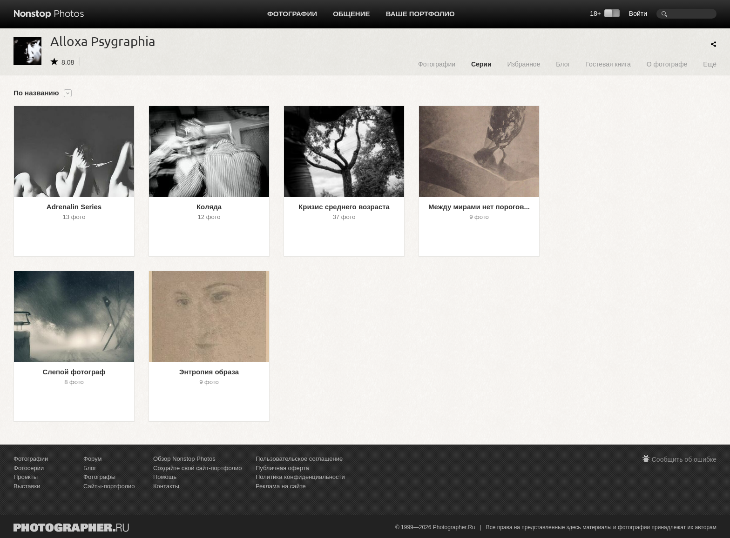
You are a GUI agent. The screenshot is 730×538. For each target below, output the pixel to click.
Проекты (26, 476)
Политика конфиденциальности (300, 476)
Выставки (27, 486)
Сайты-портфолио (109, 486)
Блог (563, 63)
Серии (481, 63)
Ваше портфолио (420, 14)
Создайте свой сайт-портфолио (197, 468)
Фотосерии (29, 468)
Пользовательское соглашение (299, 458)
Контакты (166, 486)
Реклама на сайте (281, 486)
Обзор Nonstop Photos (184, 458)
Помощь (164, 476)
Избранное (523, 63)
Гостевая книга (608, 63)
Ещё (709, 63)
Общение (351, 14)
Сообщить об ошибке (684, 459)
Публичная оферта (282, 468)
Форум (92, 458)
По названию (36, 93)
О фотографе (667, 63)
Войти (638, 13)
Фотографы (99, 476)
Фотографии (292, 14)
